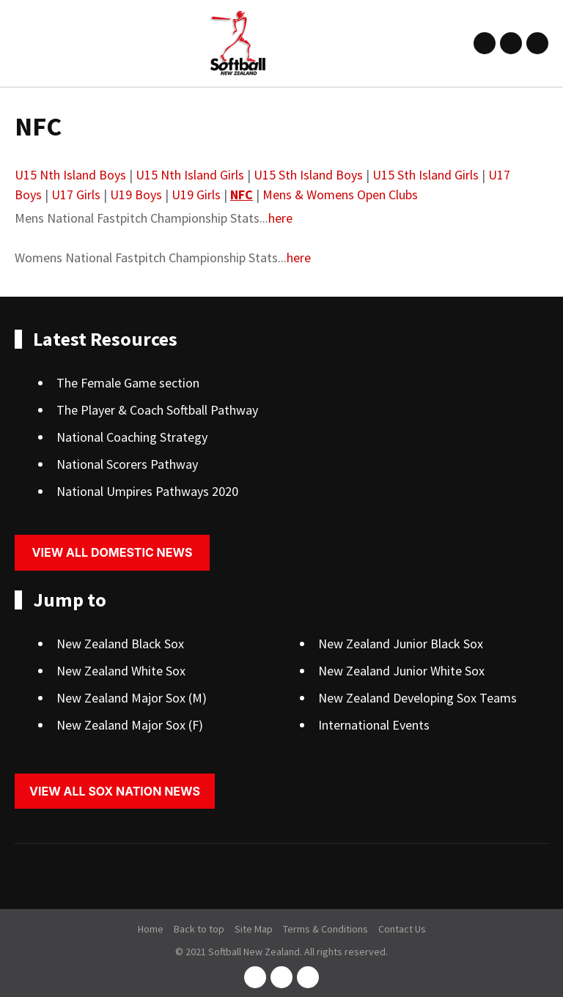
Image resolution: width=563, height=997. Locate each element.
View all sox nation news (114, 791)
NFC (241, 194)
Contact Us (402, 928)
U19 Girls (196, 194)
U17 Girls (75, 194)
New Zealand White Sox (120, 670)
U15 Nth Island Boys (70, 174)
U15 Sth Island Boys (308, 174)
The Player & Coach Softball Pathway (157, 409)
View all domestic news (112, 552)
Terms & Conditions (325, 928)
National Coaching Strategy (131, 437)
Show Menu (23, 43)
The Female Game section (127, 382)
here (280, 218)
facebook (485, 43)
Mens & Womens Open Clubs (340, 194)
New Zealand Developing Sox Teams (417, 697)
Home (150, 928)
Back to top (199, 928)
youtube (537, 43)
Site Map (254, 928)
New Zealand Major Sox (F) (129, 724)
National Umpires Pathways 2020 (147, 491)
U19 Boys (136, 194)
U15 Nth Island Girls (190, 174)
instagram (511, 43)
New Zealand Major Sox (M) (131, 697)
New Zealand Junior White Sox (401, 670)
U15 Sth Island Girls (425, 174)
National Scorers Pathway (127, 464)
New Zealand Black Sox (120, 643)
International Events (374, 724)
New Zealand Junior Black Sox (400, 643)
